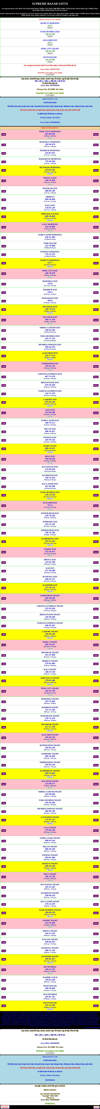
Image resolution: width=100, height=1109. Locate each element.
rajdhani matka (48, 1015)
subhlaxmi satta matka (77, 1018)
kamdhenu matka (15, 1016)
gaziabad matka (61, 1013)
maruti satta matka (10, 1019)
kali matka (27, 1012)
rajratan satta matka (21, 1022)
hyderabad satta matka (80, 1022)
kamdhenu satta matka (19, 1024)
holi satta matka (11, 1022)
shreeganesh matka (29, 1013)
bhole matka (32, 1016)
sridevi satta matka (36, 1018)
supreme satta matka (91, 1022)
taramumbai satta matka (92, 1019)
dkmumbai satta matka (85, 1024)
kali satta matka (46, 1018)
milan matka (25, 1015)
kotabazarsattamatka (64, 1025)
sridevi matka (20, 1012)
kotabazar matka (4, 1018)
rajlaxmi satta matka (43, 1022)
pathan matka (65, 1012)
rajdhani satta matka (32, 1022)
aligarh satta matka (68, 1022)
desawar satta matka (55, 1019)
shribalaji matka (34, 1012)
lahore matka (18, 1015)
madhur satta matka (32, 1019)
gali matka (42, 1012)
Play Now (50, 137)
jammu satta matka (31, 1024)
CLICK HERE (50, 74)
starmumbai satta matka (56, 1022)
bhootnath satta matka (61, 1021)
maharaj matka (81, 1012)
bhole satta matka (40, 1024)
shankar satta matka (25, 1018)
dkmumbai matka (64, 1016)
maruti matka (73, 1012)
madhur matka (90, 1012)
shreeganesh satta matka (78, 1019)
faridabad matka (70, 1013)
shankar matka (12, 1012)
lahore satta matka (87, 1021)
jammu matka (24, 1016)
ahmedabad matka (5, 1016)
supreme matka (93, 1015)
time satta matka (88, 1018)
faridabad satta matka (34, 1021)
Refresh (50, 27)
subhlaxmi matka (50, 1012)
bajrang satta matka (62, 1024)
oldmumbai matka (94, 1016)
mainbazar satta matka (39, 1025)
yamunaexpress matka (8, 1015)
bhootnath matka (91, 1013)
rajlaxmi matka (57, 1015)
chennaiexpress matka (81, 1013)
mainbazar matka (84, 1016)
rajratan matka (39, 1015)
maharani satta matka (44, 1019)
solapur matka (19, 1013)
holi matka (32, 1015)
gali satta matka (67, 1018)
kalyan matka (39, 1016)
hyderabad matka (84, 1015)
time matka (58, 1012)
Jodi (3, 134)
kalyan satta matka (51, 1024)
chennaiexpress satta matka (47, 1021)
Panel (96, 134)
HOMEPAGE (50, 1104)
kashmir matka (55, 1016)
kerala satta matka (15, 1018)
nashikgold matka (74, 1016)
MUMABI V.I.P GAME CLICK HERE (50, 73)
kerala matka (4, 1012)
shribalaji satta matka (56, 1018)
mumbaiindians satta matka (9, 1021)
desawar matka (11, 1013)
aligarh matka (75, 1015)
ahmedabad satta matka (6, 1024)
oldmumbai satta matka (52, 1025)
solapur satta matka (66, 1019)
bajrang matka (47, 1016)
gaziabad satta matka (22, 1021)
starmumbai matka (66, 1015)
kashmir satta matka (73, 1024)
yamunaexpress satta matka (74, 1021)
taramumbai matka (39, 1013)
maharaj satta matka (21, 1019)
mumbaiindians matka (51, 1013)
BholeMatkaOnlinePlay (5, 1106)
